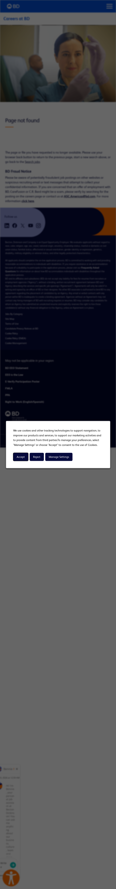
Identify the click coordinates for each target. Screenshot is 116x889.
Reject (36, 456)
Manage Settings (59, 456)
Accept (20, 456)
